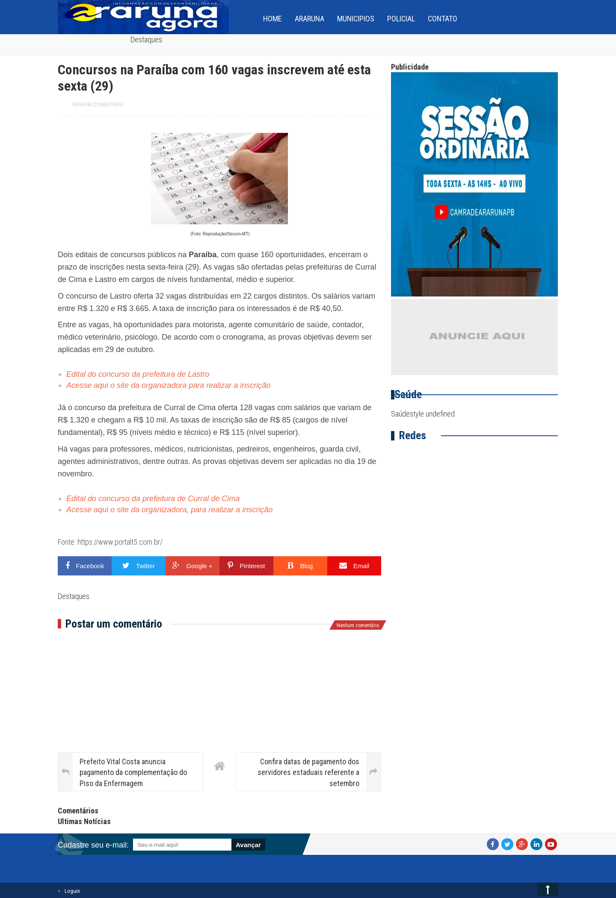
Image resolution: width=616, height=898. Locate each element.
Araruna (309, 18)
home (272, 18)
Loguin (72, 891)
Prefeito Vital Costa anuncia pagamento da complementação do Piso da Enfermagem (133, 772)
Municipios (355, 18)
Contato (442, 18)
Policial (401, 18)
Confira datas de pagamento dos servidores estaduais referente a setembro (308, 772)
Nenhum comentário (97, 105)
